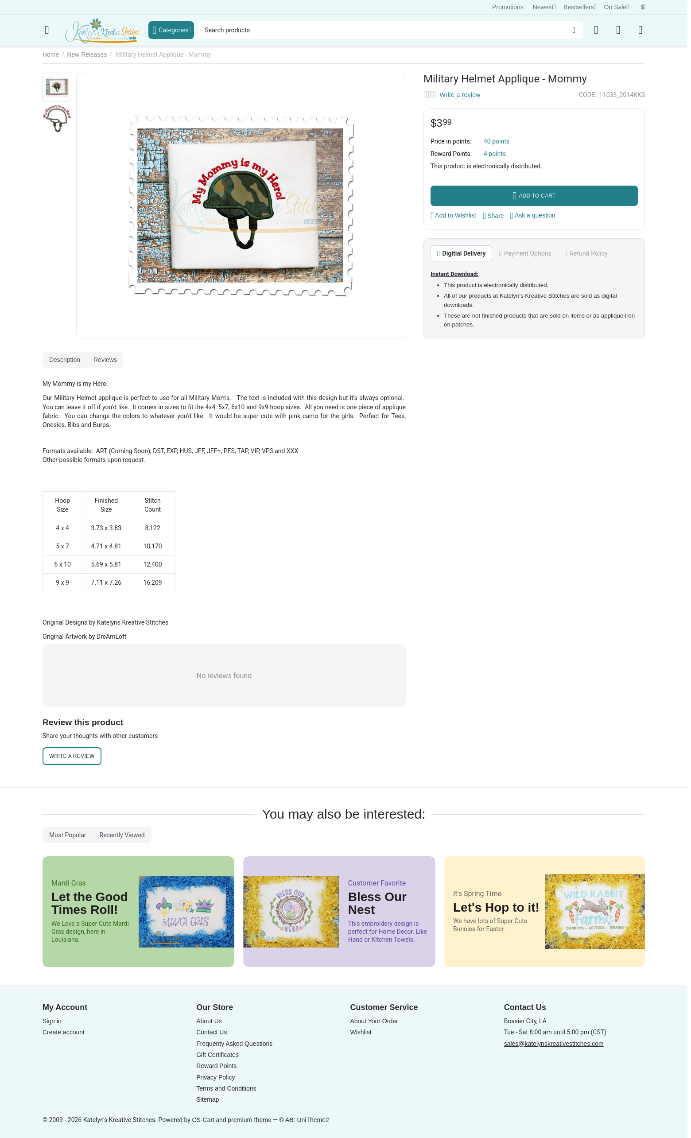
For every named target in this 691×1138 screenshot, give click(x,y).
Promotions (508, 7)
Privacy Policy (215, 1077)
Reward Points (216, 1065)
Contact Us (211, 1032)
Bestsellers (579, 7)
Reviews (105, 359)
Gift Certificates (217, 1054)
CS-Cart (203, 1119)
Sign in (52, 1021)
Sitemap (207, 1099)
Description (64, 359)
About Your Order (374, 1021)
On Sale (616, 7)
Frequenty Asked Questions (234, 1043)
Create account (64, 1032)
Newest (544, 7)
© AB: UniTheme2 (304, 1119)
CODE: (587, 94)
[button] (493, 215)
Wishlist (360, 1032)
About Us (209, 1021)
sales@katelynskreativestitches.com (554, 1043)
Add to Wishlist (453, 215)
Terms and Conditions (226, 1088)
